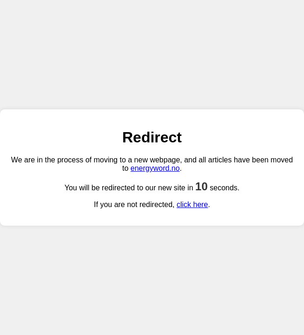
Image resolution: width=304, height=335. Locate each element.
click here (192, 204)
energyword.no (155, 168)
